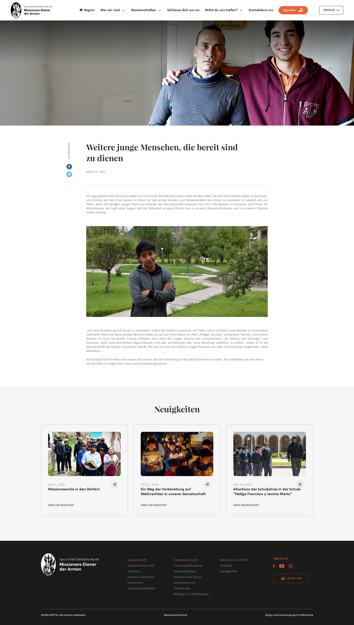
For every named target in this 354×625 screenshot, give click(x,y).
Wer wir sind (110, 10)
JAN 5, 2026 (56, 485)
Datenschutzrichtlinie (175, 615)
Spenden (293, 10)
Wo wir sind (294, 578)
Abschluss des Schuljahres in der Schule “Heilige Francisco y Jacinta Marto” (266, 491)
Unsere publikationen (188, 566)
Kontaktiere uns (261, 10)
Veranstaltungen (185, 571)
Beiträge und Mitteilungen (191, 594)
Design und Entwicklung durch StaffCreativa (289, 615)
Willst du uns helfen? (221, 10)
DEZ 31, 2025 (150, 485)
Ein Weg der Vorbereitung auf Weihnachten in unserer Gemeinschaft (173, 491)
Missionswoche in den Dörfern (74, 489)
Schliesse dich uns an (183, 10)
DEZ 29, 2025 (242, 485)
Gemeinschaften (143, 10)
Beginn (89, 10)
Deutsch (329, 10)
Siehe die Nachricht (61, 505)
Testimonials (182, 588)
